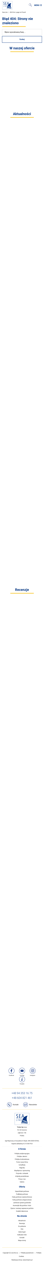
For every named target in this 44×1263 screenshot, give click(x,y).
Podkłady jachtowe (22, 1194)
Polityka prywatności (27, 1253)
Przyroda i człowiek (22, 1173)
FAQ (22, 1229)
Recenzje (22, 1223)
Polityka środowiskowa (22, 1159)
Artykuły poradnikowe (22, 1176)
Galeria (22, 1182)
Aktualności (22, 1220)
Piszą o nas (22, 1179)
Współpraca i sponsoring (22, 1170)
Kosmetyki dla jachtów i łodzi (22, 1205)
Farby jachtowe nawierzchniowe (22, 1197)
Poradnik (22, 1080)
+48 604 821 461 (22, 1098)
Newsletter (30, 1104)
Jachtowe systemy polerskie (22, 1203)
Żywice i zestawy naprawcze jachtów (22, 1208)
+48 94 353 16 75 (22, 1093)
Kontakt (13, 1104)
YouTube (22, 1072)
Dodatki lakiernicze (22, 1211)
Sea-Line (5, 12)
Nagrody (22, 1168)
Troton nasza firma (22, 1162)
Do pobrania (22, 1226)
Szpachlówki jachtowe (22, 1191)
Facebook (11, 1072)
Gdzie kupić (22, 1232)
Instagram (33, 1072)
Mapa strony (22, 1240)
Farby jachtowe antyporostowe (22, 1200)
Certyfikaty (22, 1165)
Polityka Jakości (22, 1156)
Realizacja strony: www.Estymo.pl (22, 1260)
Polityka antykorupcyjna (22, 1153)
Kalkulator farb (22, 1235)
